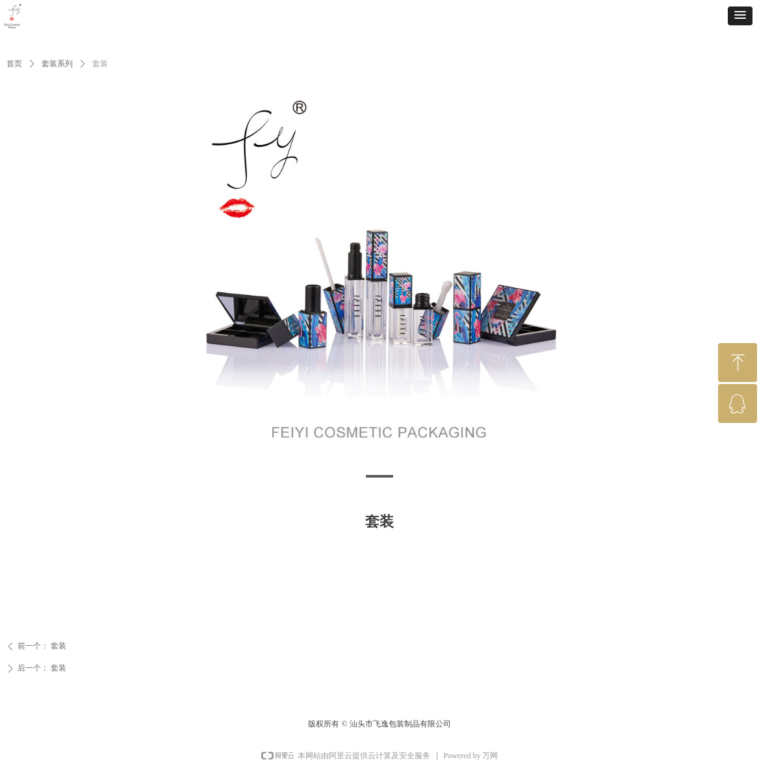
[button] (740, 15)
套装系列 (57, 63)
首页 (14, 63)
